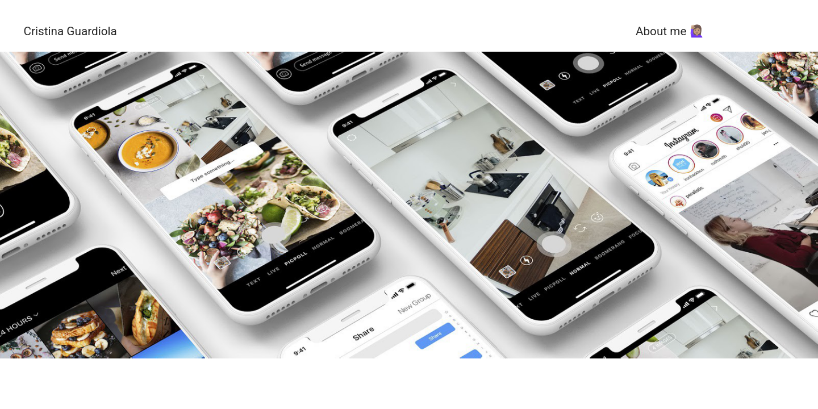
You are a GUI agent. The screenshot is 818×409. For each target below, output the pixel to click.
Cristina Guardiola (69, 31)
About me (661, 31)
